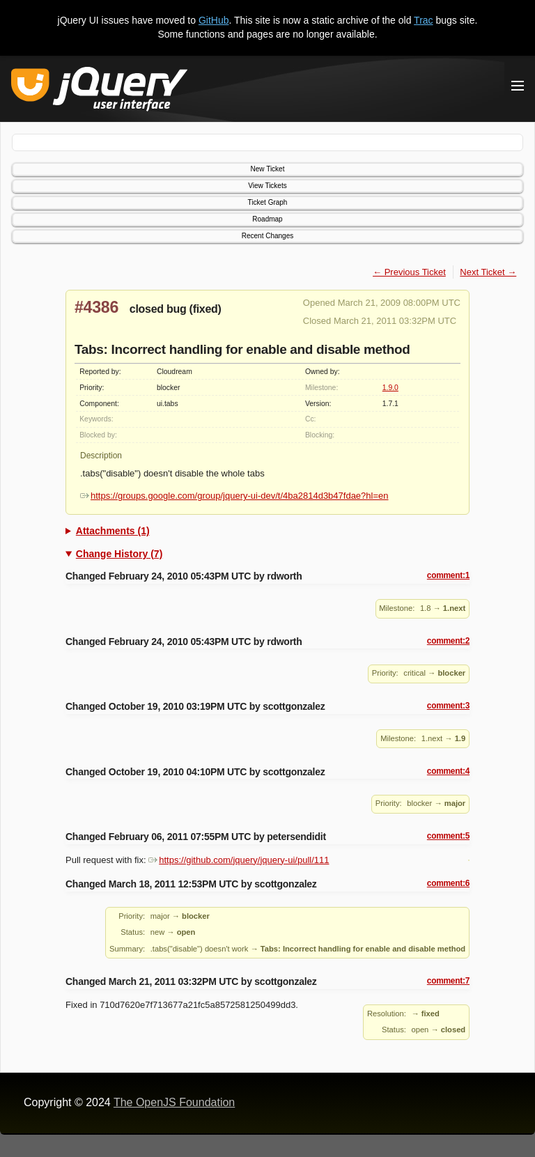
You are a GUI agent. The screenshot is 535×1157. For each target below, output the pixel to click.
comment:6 (448, 883)
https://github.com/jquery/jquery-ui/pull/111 (238, 860)
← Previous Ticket (409, 272)
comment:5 (448, 836)
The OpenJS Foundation (174, 1102)
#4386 (96, 307)
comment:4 (448, 771)
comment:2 (448, 641)
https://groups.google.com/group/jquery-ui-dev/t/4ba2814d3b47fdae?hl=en (234, 495)
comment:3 (448, 705)
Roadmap (267, 219)
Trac (423, 20)
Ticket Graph (268, 202)
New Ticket (268, 169)
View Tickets (267, 185)
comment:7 (448, 981)
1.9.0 (390, 387)
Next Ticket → (488, 272)
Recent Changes (268, 236)
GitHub (214, 20)
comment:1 (448, 575)
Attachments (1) (113, 530)
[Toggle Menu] (517, 86)
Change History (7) (119, 553)
